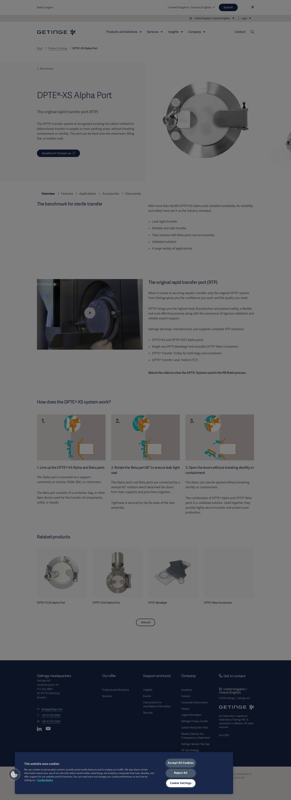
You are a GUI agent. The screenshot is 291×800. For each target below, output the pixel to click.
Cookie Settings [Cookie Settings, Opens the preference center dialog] (181, 783)
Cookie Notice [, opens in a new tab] (45, 780)
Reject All (180, 773)
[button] (14, 774)
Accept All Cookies (181, 763)
